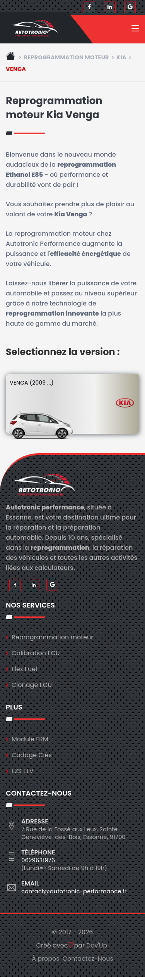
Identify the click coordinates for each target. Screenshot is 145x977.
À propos (46, 958)
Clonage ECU (32, 684)
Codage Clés (32, 755)
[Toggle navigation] (135, 30)
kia (121, 57)
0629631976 (38, 860)
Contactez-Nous (88, 958)
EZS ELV (22, 770)
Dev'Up (96, 945)
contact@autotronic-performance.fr (73, 891)
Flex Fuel (24, 669)
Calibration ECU (36, 653)
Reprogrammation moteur (66, 57)
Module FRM (30, 739)
